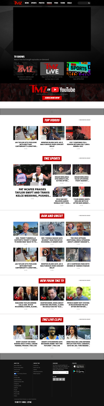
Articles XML (17, 377)
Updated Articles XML (19, 381)
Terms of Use (17, 369)
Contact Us (35, 365)
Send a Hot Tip (36, 367)
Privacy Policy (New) (18, 367)
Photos (41, 3)
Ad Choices (16, 371)
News (27, 3)
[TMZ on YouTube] (60, 379)
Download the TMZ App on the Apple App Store (79, 366)
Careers (35, 369)
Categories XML (17, 385)
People (15, 389)
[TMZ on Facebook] (54, 379)
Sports (33, 3)
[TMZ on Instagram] (63, 379)
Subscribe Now (52, 97)
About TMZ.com (17, 365)
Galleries (16, 387)
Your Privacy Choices (20, 373)
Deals (69, 3)
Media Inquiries (36, 373)
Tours (62, 3)
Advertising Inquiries (38, 371)
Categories (16, 383)
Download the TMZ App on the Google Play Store (79, 371)
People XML (16, 391)
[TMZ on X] (57, 379)
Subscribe (67, 372)
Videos (49, 3)
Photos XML (16, 393)
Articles (15, 375)
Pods (56, 3)
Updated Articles (17, 379)
